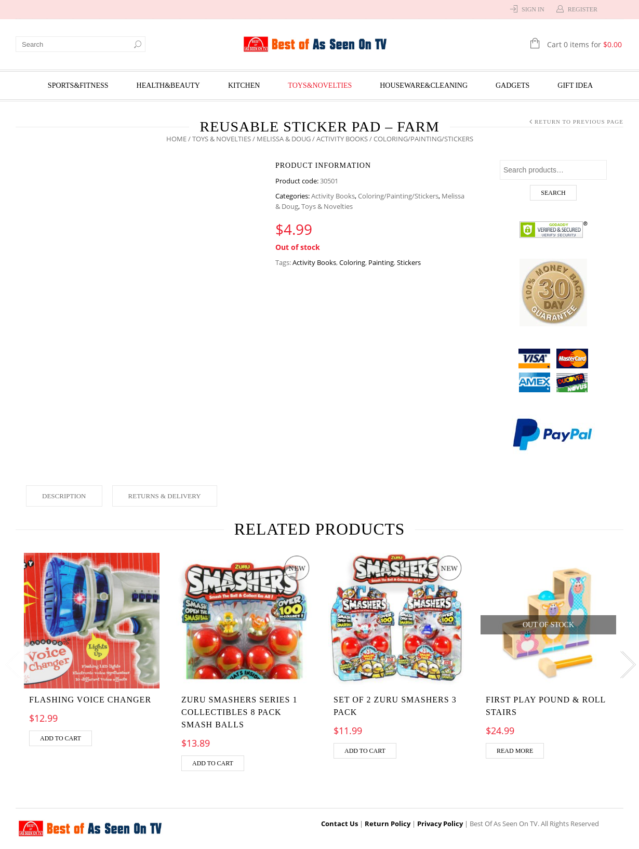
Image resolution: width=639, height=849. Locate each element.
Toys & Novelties (221, 138)
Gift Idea (575, 85)
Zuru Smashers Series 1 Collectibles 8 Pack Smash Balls (239, 712)
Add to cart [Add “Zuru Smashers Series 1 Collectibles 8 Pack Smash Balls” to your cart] (212, 763)
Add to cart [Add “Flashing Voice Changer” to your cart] (60, 738)
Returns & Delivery (164, 496)
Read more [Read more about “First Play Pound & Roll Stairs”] (515, 750)
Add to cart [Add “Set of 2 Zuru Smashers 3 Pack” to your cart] (364, 750)
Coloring (352, 262)
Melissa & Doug (284, 138)
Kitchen (244, 85)
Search (553, 192)
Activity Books (342, 138)
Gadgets (512, 85)
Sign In (533, 9)
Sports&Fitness (78, 85)
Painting (381, 262)
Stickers (409, 262)
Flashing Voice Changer (90, 699)
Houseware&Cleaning (424, 85)
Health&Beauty (168, 85)
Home (176, 138)
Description (64, 496)
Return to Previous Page (579, 121)
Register (582, 9)
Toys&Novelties (320, 85)
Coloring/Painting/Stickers (398, 196)
